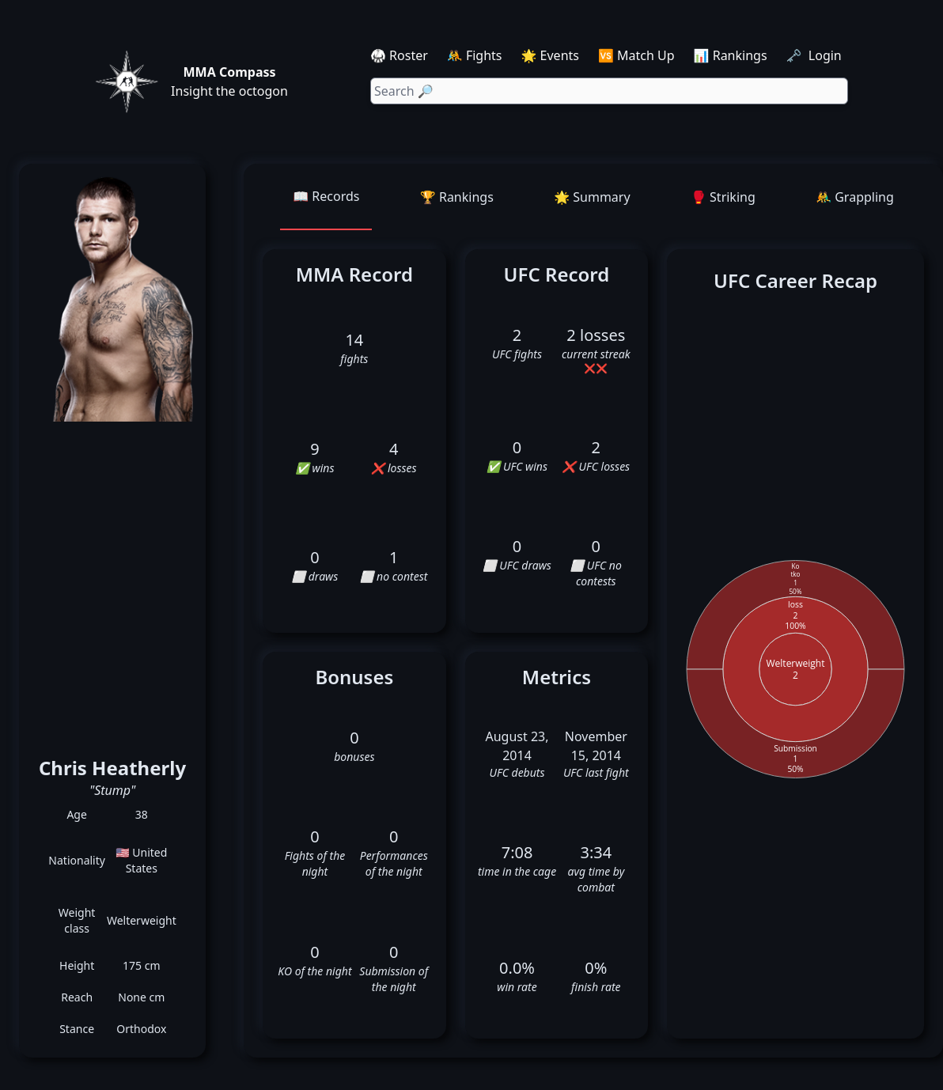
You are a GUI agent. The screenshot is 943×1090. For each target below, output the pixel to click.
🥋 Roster (399, 55)
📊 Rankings (730, 55)
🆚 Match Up (636, 55)
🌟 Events (550, 55)
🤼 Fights (474, 55)
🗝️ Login (815, 55)
